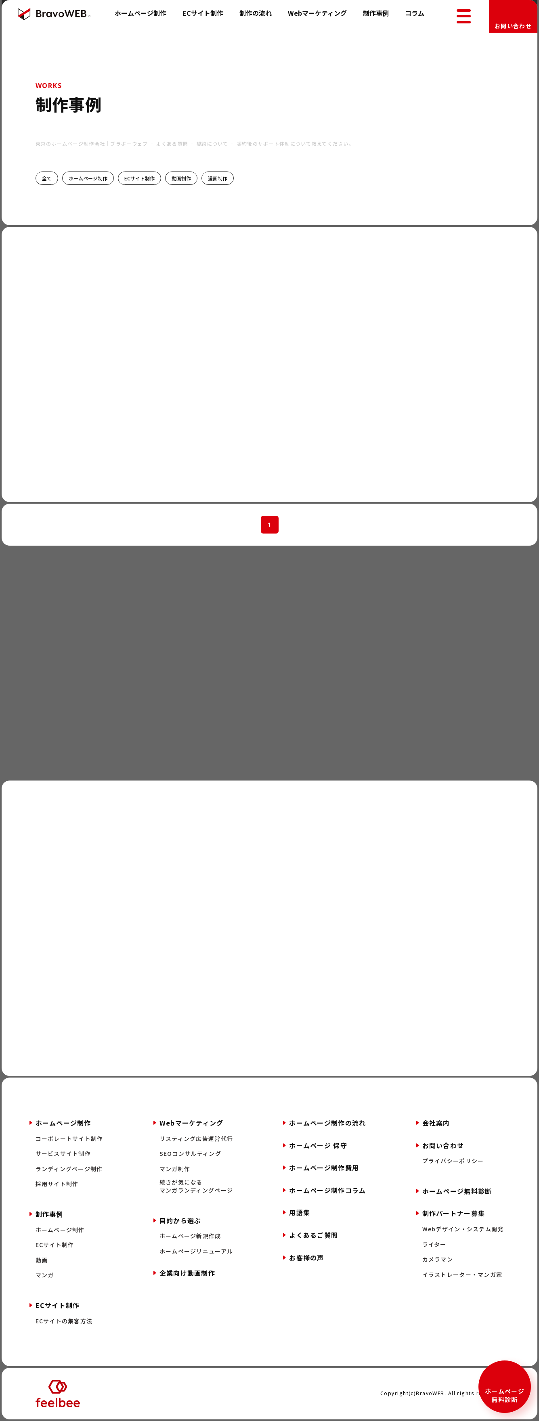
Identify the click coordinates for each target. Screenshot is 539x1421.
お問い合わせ (513, 26)
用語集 (299, 1212)
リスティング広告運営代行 (196, 1139)
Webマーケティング (317, 13)
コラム (414, 13)
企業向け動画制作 (187, 1273)
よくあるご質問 (313, 1235)
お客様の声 (306, 1257)
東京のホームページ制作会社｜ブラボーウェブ (92, 143)
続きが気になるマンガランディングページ (196, 1186)
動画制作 (181, 178)
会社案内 (436, 1123)
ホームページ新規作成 (190, 1236)
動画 (42, 1260)
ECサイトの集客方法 (64, 1321)
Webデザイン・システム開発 (463, 1229)
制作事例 (376, 13)
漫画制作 (217, 178)
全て (47, 178)
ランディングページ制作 (69, 1169)
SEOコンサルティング (190, 1153)
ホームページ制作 (140, 13)
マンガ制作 (174, 1169)
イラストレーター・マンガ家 (462, 1275)
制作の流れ (255, 13)
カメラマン (437, 1259)
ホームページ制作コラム (327, 1190)
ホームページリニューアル (196, 1251)
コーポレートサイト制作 (69, 1139)
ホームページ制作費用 (324, 1167)
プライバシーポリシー (453, 1161)
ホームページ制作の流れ (327, 1123)
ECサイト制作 (202, 13)
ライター (434, 1244)
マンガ (45, 1275)
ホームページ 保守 (318, 1145)
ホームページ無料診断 (504, 1395)
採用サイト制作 (57, 1184)
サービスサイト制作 (63, 1153)
